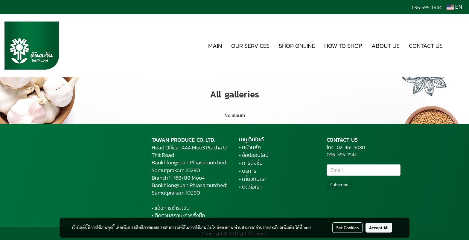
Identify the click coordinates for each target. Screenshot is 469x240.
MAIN (215, 45)
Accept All (379, 227)
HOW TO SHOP (343, 45)
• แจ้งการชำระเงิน (171, 208)
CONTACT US (426, 45)
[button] (456, 45)
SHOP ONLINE (297, 45)
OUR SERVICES (250, 45)
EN (454, 7)
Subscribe (339, 185)
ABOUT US (385, 45)
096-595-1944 (342, 154)
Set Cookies (347, 227)
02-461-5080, (351, 147)
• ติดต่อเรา (250, 187)
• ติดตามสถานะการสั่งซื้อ (178, 215)
